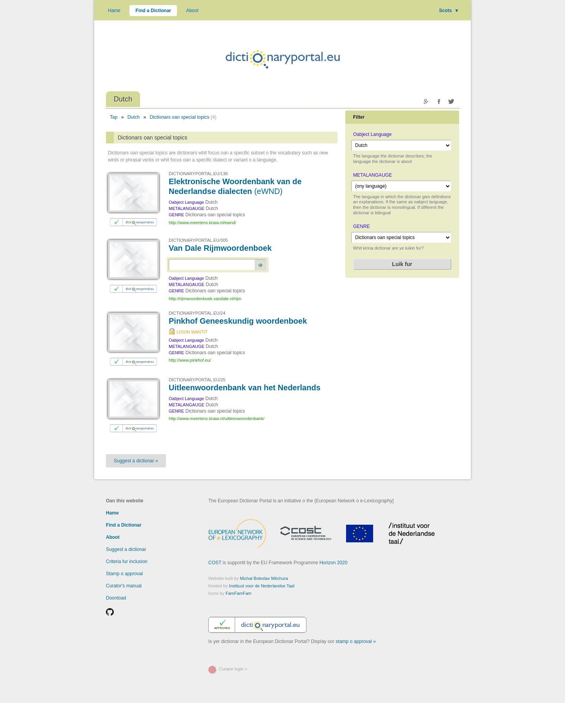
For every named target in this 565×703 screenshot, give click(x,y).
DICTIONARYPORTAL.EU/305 (198, 240)
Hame (114, 10)
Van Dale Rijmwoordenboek (220, 248)
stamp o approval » (356, 641)
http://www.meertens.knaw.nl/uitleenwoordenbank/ (216, 418)
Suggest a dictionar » (136, 461)
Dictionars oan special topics (179, 117)
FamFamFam (239, 593)
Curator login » (233, 669)
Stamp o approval (124, 573)
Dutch (134, 117)
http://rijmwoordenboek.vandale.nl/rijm (205, 298)
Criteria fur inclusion (127, 561)
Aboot (192, 10)
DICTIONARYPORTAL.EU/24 (197, 313)
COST (214, 562)
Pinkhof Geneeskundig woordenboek (238, 321)
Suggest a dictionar (126, 549)
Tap (113, 117)
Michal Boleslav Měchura (264, 578)
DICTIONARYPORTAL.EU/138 (198, 173)
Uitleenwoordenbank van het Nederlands (245, 387)
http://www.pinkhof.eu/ (190, 360)
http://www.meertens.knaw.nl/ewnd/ (202, 222)
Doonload (116, 598)
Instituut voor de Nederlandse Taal (262, 585)
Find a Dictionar (153, 10)
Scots (449, 10)
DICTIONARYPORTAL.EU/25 (197, 379)
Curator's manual (124, 586)
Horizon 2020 (333, 562)
